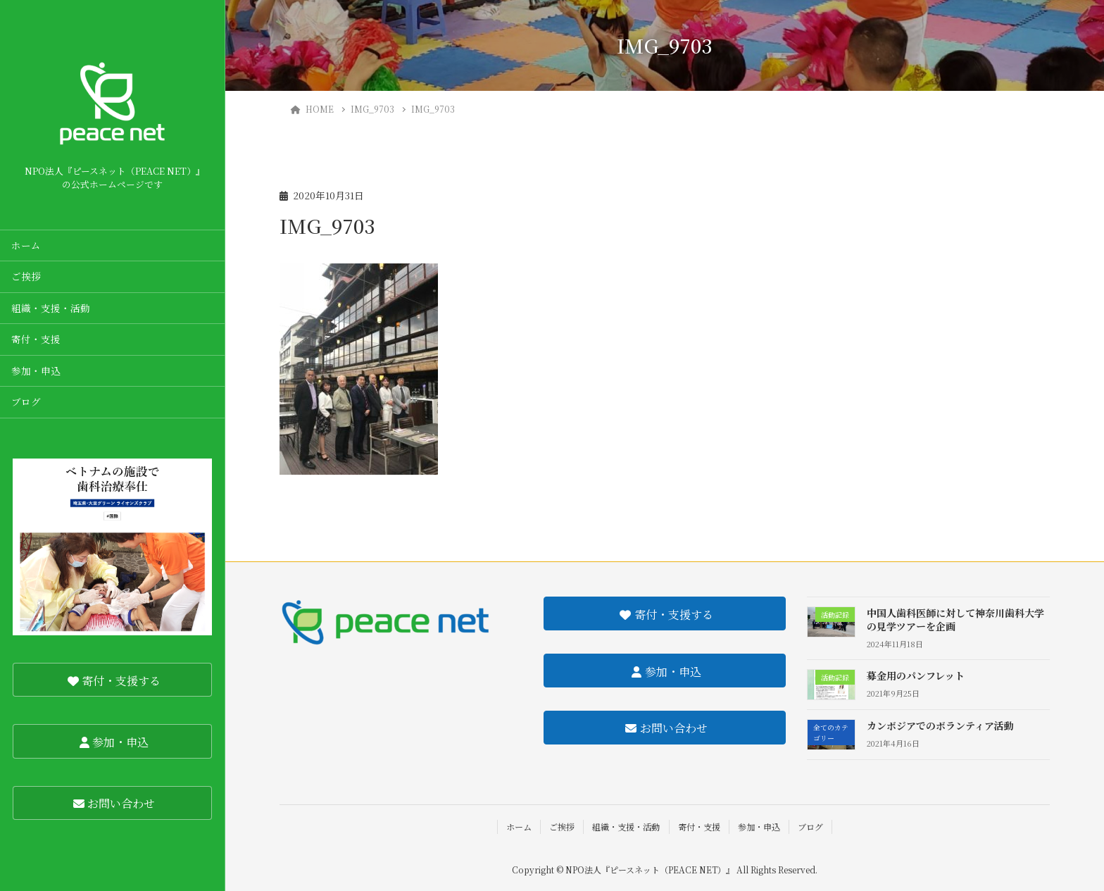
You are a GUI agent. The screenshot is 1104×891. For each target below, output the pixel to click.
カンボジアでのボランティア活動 (940, 725)
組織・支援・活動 (50, 308)
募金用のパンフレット (916, 675)
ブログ (26, 401)
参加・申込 (36, 370)
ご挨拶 (26, 276)
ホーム (26, 245)
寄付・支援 (36, 339)
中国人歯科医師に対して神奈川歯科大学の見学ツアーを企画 (955, 620)
